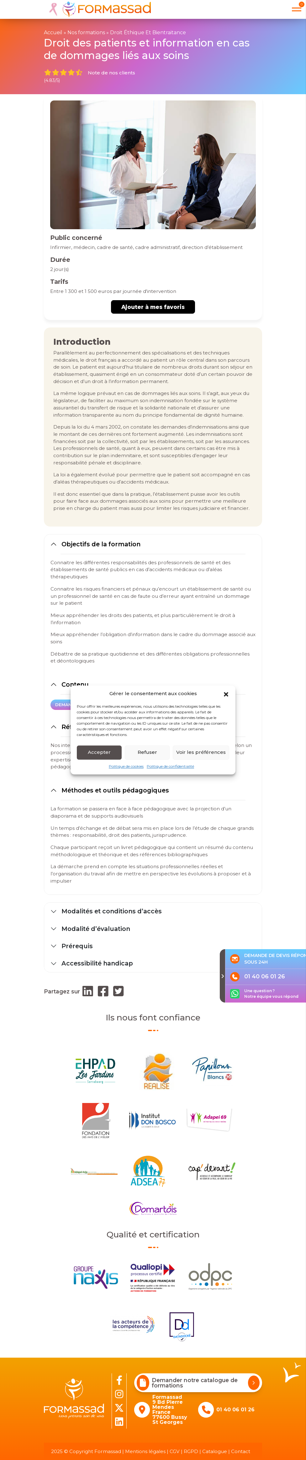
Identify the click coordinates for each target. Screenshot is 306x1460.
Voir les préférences (201, 752)
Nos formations (86, 32)
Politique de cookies (126, 766)
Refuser (147, 752)
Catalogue (214, 1451)
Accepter (99, 752)
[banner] (97, 9)
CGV (175, 1451)
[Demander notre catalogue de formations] (254, 1383)
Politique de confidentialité (170, 766)
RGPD (191, 1451)
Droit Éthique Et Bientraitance (148, 32)
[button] (226, 694)
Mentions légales (145, 1451)
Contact (240, 1451)
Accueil (53, 32)
